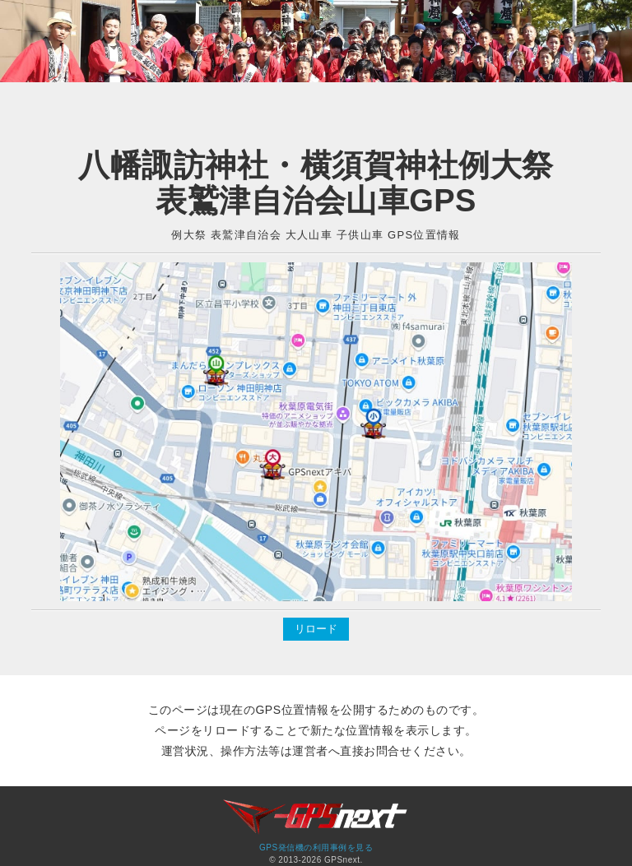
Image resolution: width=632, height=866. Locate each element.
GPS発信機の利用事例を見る (316, 847)
